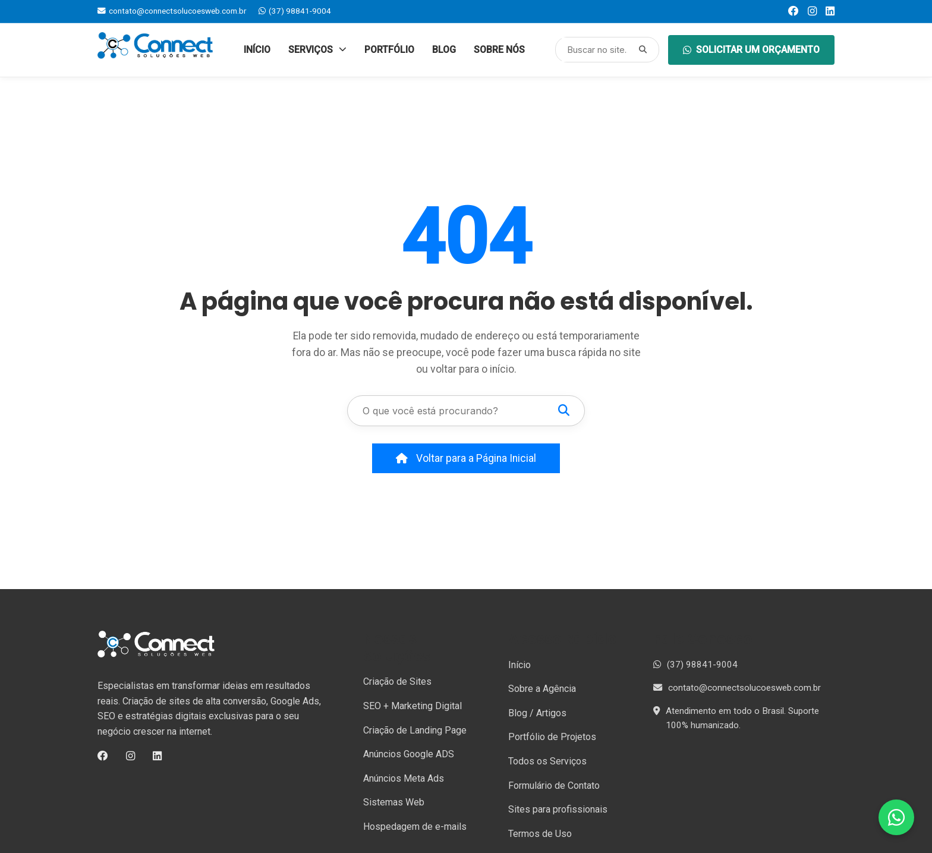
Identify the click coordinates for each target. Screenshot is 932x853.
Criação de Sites (397, 681)
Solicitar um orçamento (751, 49)
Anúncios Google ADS (408, 754)
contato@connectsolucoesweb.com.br (172, 10)
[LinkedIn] (830, 11)
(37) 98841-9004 (295, 10)
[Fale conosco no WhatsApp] (896, 817)
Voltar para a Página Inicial (466, 458)
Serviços (317, 49)
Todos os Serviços (547, 761)
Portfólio (389, 49)
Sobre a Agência (542, 688)
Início (257, 49)
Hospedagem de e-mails (415, 826)
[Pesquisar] (643, 49)
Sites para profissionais (557, 809)
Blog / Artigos (537, 713)
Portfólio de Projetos (552, 736)
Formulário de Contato (554, 785)
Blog (444, 49)
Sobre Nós (499, 49)
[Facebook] (793, 11)
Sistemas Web (393, 802)
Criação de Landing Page (415, 730)
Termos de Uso (540, 833)
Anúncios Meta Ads (403, 778)
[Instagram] (812, 11)
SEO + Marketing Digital (412, 706)
